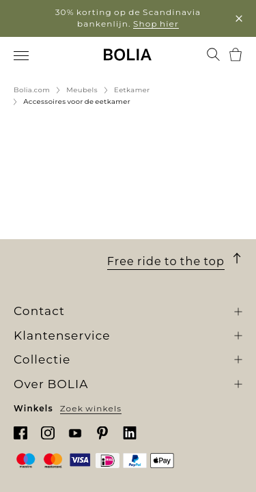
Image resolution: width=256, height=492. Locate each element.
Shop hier (156, 23)
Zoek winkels (91, 407)
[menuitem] (22, 56)
